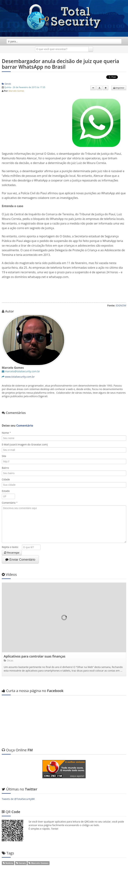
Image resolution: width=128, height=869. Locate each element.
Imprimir (118, 87)
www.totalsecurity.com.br (20, 376)
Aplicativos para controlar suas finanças (34, 656)
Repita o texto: (11, 547)
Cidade (6, 479)
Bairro (5, 467)
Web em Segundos (115, 864)
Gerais (6, 83)
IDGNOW (121, 305)
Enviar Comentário (20, 559)
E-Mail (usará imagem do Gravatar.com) (25, 444)
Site (4, 456)
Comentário (9, 502)
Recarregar (11, 552)
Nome (6, 432)
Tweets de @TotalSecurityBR (18, 764)
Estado (6, 491)
